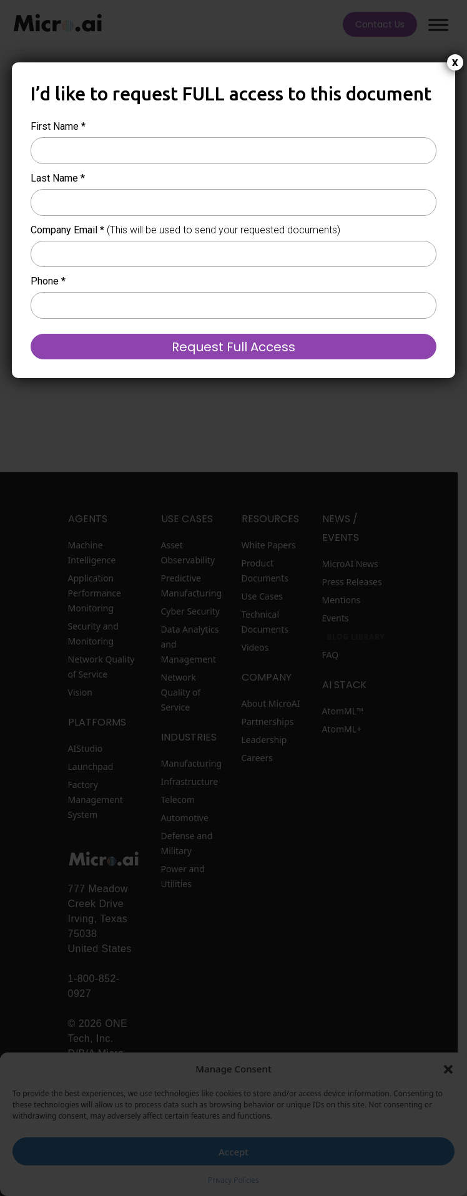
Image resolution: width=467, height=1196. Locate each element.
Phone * (48, 281)
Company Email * (185, 230)
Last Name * (58, 178)
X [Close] (455, 63)
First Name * (58, 126)
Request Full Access (233, 347)
